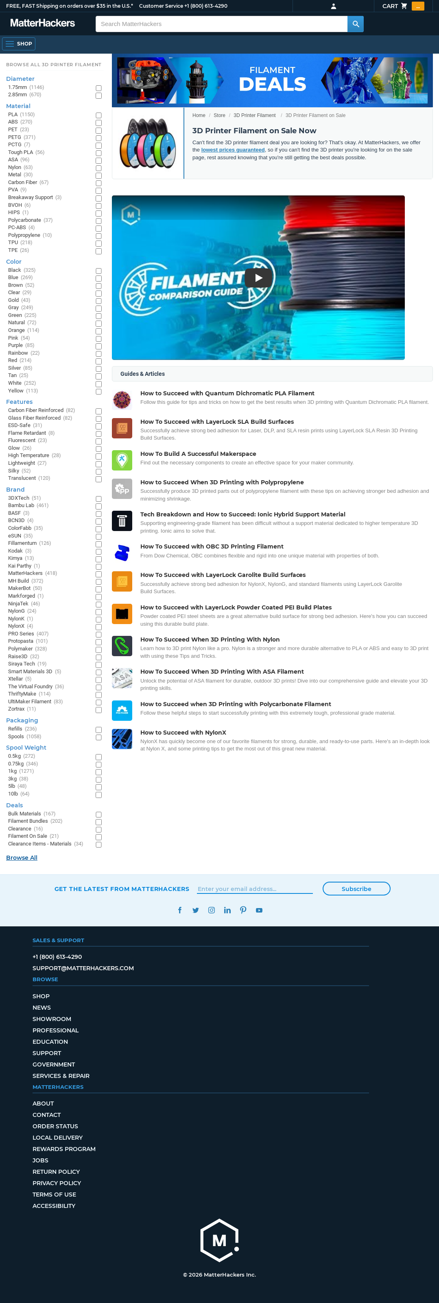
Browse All (21, 857)
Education (50, 1041)
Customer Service (161, 6)
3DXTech (24, 498)
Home (198, 115)
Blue (20, 278)
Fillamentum (29, 543)
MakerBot (25, 588)
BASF (19, 513)
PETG (22, 137)
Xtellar (20, 679)
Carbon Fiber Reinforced (41, 410)
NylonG (22, 611)
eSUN (20, 536)
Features (19, 401)
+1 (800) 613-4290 (205, 6)
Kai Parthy (24, 566)
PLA (21, 115)
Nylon (20, 167)
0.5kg (21, 756)
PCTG (19, 145)
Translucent (29, 478)
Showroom (52, 1019)
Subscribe (356, 889)
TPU (20, 243)
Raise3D (23, 657)
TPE (18, 250)
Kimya (21, 558)
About (43, 1103)
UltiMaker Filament (35, 702)
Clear (20, 293)
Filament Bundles (35, 821)
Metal (20, 175)
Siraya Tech (27, 664)
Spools (24, 737)
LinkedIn (228, 910)
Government (54, 1064)
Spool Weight (26, 747)
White (22, 383)
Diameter (20, 78)
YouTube (259, 910)
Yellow (23, 391)
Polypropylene (30, 235)
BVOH (19, 205)
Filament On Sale (33, 836)
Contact (47, 1115)
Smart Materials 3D (34, 672)
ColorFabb (25, 528)
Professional (56, 1030)
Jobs (40, 1160)
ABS (20, 122)
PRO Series (28, 634)
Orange (23, 330)
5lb (17, 786)
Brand (15, 489)
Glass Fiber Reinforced (40, 418)
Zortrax (22, 709)
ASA (19, 160)
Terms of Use (54, 1194)
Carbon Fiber (28, 182)
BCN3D (21, 521)
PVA (17, 190)
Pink (19, 338)
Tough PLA (26, 152)
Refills (22, 729)
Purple (21, 345)
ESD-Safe (25, 425)
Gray (20, 308)
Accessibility (54, 1206)
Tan (18, 375)
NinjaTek (24, 604)
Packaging (22, 720)
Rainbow (24, 353)
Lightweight (27, 463)
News (42, 1007)
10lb (19, 794)
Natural (22, 323)
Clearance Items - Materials (45, 844)
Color (14, 261)
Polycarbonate (30, 220)
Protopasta (28, 641)
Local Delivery (58, 1137)
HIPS (18, 213)
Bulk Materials (32, 814)
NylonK (20, 619)
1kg (21, 771)
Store (219, 115)
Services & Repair (61, 1076)
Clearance (25, 829)
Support (47, 1053)
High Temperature (34, 456)
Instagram (212, 910)
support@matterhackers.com (83, 968)
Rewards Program (64, 1149)
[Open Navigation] (18, 43)
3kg (18, 779)
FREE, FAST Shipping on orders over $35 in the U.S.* (69, 6)
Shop (41, 996)
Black (22, 270)
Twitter (196, 910)
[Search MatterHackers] (355, 24)
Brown (21, 285)
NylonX (20, 626)
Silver (20, 368)
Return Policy (56, 1171)
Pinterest (243, 910)
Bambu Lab (28, 505)
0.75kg (23, 764)
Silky (19, 471)
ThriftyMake (29, 694)
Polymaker (27, 649)
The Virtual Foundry (36, 687)
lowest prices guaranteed (233, 150)
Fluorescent (27, 440)
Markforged (26, 596)
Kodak (20, 551)
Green (22, 315)
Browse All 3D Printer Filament (54, 64)
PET (18, 130)
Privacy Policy (57, 1183)
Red (20, 360)
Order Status (55, 1126)
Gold (19, 300)
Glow (20, 448)
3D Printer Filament (254, 115)
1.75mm (26, 87)
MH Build (26, 581)
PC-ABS (21, 228)
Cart (403, 6)
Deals (14, 805)
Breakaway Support (35, 198)
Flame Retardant (31, 433)
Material (18, 106)
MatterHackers (32, 573)
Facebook (180, 910)
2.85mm (24, 95)
